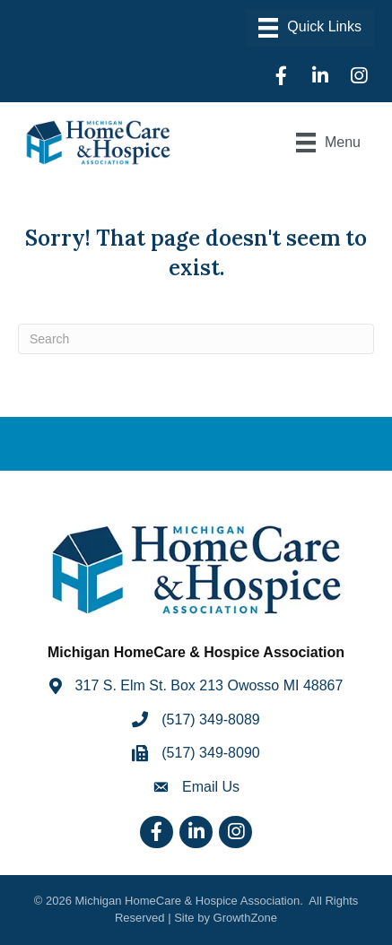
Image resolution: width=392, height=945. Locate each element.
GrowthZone (245, 917)
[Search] (196, 339)
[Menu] (310, 28)
